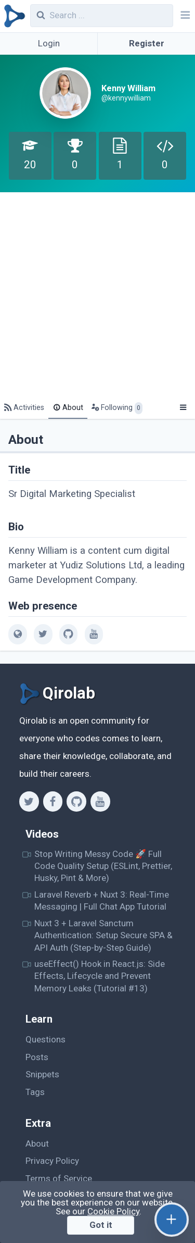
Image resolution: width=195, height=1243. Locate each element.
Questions (45, 1039)
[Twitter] (28, 801)
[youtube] (94, 634)
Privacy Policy (52, 1160)
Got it (100, 1225)
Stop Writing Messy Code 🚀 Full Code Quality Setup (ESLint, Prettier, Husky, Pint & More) (103, 866)
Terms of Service (58, 1178)
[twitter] (43, 634)
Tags (35, 1092)
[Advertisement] (97, 295)
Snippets (42, 1074)
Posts (36, 1057)
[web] (17, 634)
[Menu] (183, 408)
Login (49, 43)
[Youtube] (100, 801)
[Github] (76, 801)
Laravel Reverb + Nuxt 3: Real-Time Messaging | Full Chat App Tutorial (101, 900)
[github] (68, 634)
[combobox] (102, 15)
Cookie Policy (113, 1211)
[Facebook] (52, 801)
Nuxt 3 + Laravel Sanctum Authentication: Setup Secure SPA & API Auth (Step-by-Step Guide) (103, 935)
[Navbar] (184, 16)
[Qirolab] (12, 16)
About (37, 1143)
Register (146, 43)
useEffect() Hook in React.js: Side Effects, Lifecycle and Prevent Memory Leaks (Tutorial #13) (99, 976)
